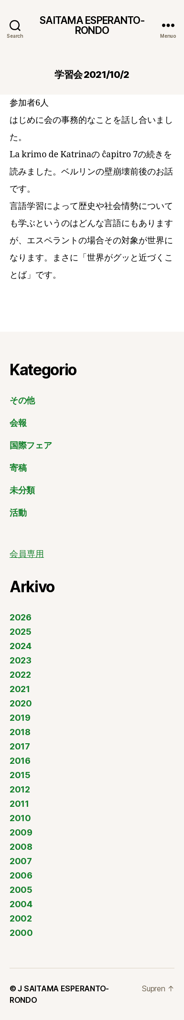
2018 (20, 732)
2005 (21, 890)
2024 (21, 646)
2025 (21, 632)
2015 (20, 775)
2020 (21, 703)
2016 (20, 761)
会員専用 (27, 554)
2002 (21, 918)
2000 (21, 933)
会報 (18, 423)
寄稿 (18, 468)
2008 (21, 847)
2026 (21, 617)
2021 (20, 689)
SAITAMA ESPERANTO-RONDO (92, 25)
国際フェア (31, 445)
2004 (21, 904)
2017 (20, 746)
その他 (22, 400)
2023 (21, 660)
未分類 (22, 490)
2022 (20, 675)
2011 (19, 804)
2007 (21, 861)
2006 (21, 875)
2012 (20, 789)
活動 (18, 513)
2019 (20, 718)
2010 (20, 818)
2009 (21, 832)
